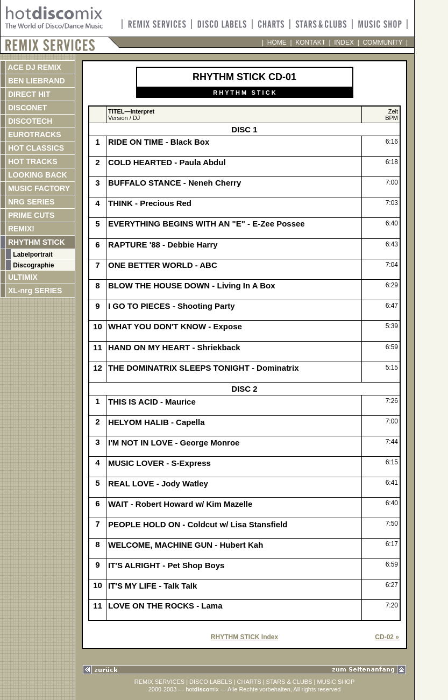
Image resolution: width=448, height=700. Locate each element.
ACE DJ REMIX (33, 67)
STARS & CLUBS (289, 681)
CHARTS (249, 681)
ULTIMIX (22, 277)
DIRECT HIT (28, 94)
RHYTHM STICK (35, 242)
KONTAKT (310, 42)
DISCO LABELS (210, 681)
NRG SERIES (30, 201)
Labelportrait (32, 254)
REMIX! (32, 228)
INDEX (344, 42)
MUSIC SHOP (336, 681)
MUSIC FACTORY (38, 188)
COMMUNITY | (383, 42)
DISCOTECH (29, 121)
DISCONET (26, 107)
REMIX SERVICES (159, 681)
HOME (277, 42)
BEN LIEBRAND (35, 80)
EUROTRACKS (33, 134)
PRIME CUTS (30, 215)
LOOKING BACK (36, 175)
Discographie (32, 265)
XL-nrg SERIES (34, 290)
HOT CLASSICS (35, 148)
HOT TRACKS (32, 161)
